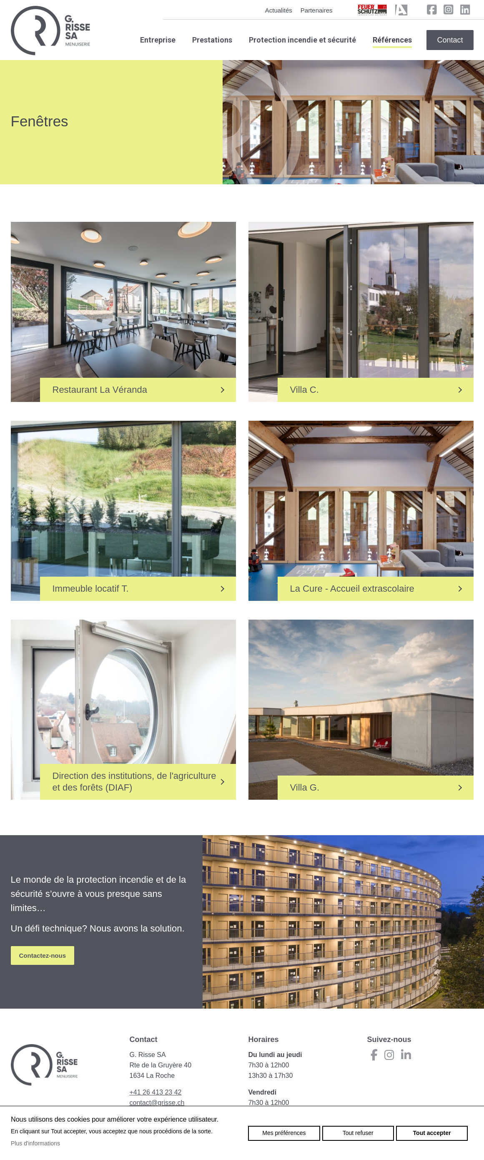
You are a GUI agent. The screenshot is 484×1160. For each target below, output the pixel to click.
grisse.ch (50, 30)
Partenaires (317, 10)
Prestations (212, 39)
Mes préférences (284, 1133)
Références (392, 39)
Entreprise (158, 39)
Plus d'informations (35, 1143)
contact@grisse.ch (157, 1102)
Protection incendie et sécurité (302, 39)
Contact (450, 40)
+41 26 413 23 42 (156, 1092)
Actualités (278, 10)
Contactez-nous (42, 955)
